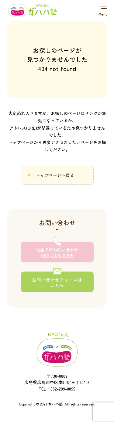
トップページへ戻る (55, 175)
